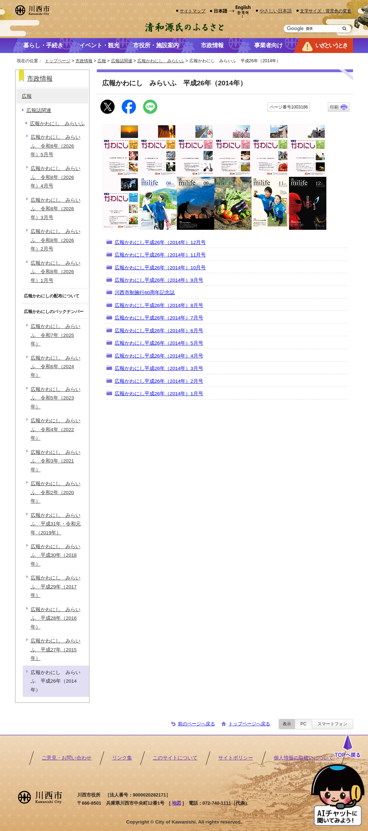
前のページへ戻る (196, 723)
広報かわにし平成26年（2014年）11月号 (160, 255)
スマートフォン (332, 723)
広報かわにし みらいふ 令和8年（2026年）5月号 (55, 145)
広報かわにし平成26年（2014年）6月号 (159, 330)
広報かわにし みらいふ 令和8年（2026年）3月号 (55, 208)
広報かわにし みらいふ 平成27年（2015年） (55, 649)
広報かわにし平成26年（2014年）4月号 (159, 356)
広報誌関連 (121, 60)
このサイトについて (175, 758)
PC (303, 723)
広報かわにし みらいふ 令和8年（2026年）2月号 (55, 240)
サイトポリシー (235, 758)
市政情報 (84, 60)
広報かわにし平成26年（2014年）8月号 (159, 305)
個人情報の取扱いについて (303, 758)
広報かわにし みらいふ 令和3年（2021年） (55, 461)
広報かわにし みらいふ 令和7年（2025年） (55, 335)
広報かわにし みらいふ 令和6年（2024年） (55, 366)
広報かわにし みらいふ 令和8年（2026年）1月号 (55, 271)
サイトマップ (192, 11)
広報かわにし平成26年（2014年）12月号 (160, 242)
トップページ (57, 60)
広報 (102, 60)
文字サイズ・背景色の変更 (325, 11)
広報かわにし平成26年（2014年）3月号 (159, 368)
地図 (176, 803)
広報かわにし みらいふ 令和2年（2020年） (55, 492)
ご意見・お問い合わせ (66, 758)
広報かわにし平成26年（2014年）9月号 (159, 280)
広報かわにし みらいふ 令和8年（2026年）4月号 (55, 177)
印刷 (334, 107)
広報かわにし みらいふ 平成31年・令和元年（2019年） (56, 524)
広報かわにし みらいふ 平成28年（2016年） (55, 618)
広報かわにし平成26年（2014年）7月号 (159, 318)
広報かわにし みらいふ (160, 60)
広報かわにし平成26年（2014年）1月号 (159, 393)
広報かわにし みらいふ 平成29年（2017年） (55, 586)
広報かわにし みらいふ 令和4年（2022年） (55, 429)
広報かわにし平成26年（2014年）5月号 (159, 343)
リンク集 (122, 758)
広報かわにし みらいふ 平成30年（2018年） (55, 555)
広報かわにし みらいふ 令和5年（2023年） (55, 398)
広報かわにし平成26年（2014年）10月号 (160, 267)
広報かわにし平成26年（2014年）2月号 (159, 381)
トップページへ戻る (249, 723)
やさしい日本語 (275, 11)
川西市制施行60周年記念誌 (145, 292)
